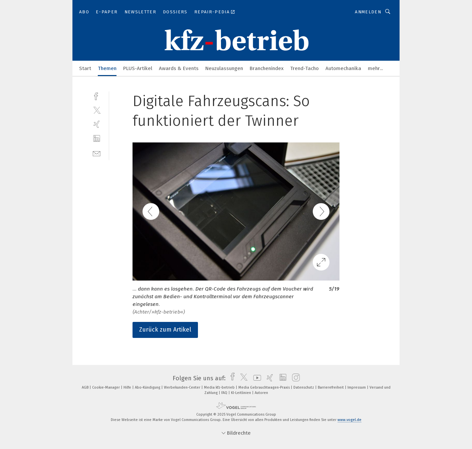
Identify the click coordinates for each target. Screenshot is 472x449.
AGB (85, 387)
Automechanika (343, 68)
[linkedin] (96, 138)
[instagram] (294, 378)
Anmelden (368, 12)
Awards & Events (179, 68)
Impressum (357, 387)
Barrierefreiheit (331, 387)
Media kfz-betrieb (220, 387)
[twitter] (96, 110)
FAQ (224, 393)
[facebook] (96, 95)
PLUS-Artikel (137, 68)
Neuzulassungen (224, 68)
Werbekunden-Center (182, 387)
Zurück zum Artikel (165, 329)
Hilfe (128, 387)
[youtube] (255, 378)
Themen (107, 68)
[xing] (96, 124)
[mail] (96, 153)
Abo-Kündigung (148, 387)
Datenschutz (304, 387)
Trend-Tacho (304, 68)
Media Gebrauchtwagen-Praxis (264, 387)
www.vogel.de (349, 420)
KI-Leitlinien (241, 393)
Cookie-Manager (106, 387)
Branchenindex (266, 68)
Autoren (261, 393)
